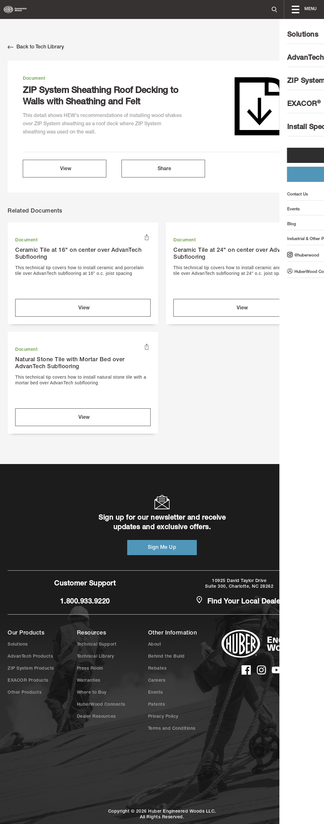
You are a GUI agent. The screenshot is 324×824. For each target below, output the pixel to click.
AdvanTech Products (30, 656)
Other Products (24, 693)
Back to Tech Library (36, 47)
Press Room (90, 668)
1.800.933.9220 (85, 601)
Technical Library (95, 656)
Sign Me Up (162, 547)
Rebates (157, 668)
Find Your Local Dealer (239, 601)
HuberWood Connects (101, 705)
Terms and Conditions (172, 729)
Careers (156, 680)
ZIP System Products (31, 668)
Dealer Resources (96, 717)
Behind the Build (166, 656)
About (154, 644)
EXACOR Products (28, 680)
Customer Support (84, 583)
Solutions (18, 644)
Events (155, 693)
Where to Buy (92, 693)
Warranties (88, 680)
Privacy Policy (163, 717)
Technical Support (97, 644)
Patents (156, 705)
